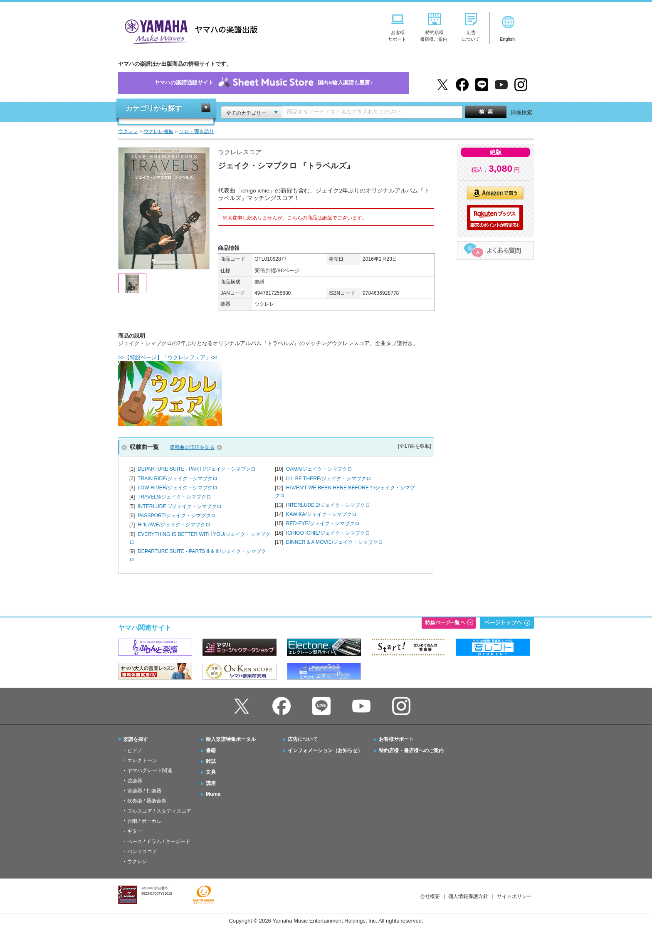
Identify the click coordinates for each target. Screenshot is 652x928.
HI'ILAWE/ (174, 525)
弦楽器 (134, 781)
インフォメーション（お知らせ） (325, 750)
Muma (213, 794)
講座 (211, 783)
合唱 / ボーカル (144, 821)
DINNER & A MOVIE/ (334, 542)
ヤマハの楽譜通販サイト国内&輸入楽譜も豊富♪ (263, 83)
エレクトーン (142, 760)
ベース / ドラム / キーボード (158, 841)
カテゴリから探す (154, 108)
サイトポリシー (514, 896)
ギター (134, 831)
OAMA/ (319, 469)
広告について (303, 739)
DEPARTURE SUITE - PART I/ (197, 469)
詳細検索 (521, 112)
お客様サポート (396, 739)
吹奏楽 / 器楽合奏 (146, 801)
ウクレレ (137, 861)
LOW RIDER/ (177, 488)
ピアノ (134, 750)
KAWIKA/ (321, 514)
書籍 (211, 750)
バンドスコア (142, 851)
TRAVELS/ (175, 497)
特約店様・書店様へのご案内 (411, 750)
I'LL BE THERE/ (329, 478)
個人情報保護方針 (468, 896)
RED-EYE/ (323, 523)
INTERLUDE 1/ (180, 506)
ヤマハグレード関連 (149, 770)
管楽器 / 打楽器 (144, 791)
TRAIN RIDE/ (177, 478)
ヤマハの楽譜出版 (188, 30)
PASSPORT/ (177, 515)
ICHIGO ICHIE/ (328, 533)
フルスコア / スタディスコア (159, 811)
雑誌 (211, 761)
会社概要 (430, 896)
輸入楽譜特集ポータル (231, 739)
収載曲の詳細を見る (192, 447)
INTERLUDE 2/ (328, 505)
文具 (211, 772)
